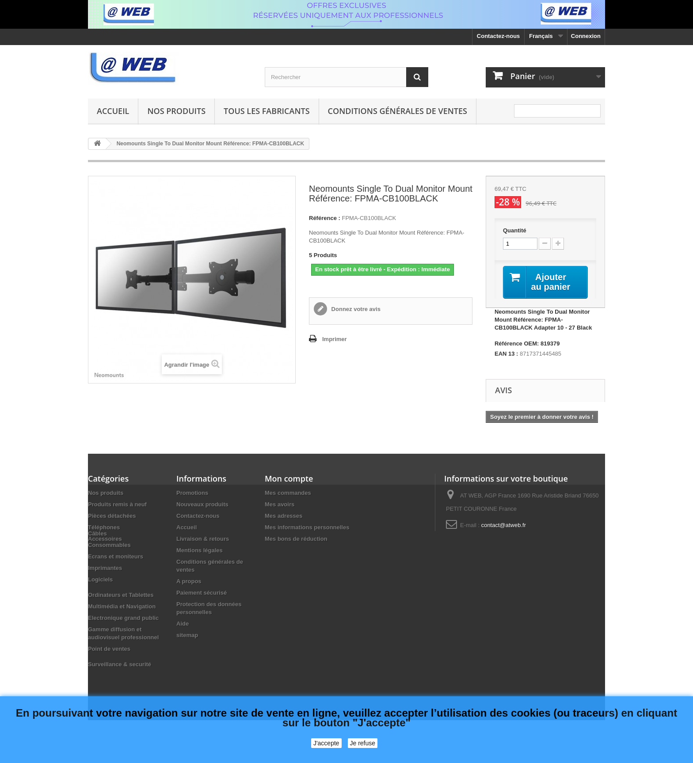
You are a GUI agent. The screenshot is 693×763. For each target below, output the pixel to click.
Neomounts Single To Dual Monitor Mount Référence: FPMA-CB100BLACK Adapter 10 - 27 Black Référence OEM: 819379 (543, 327)
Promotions (192, 493)
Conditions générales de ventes (397, 111)
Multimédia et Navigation (122, 627)
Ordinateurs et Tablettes (121, 615)
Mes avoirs (279, 504)
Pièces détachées (112, 515)
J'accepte (326, 743)
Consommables (109, 565)
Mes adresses (283, 515)
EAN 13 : (506, 353)
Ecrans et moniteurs (115, 577)
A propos (189, 581)
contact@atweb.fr (503, 525)
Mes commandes (288, 493)
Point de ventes (109, 669)
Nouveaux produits (202, 504)
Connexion (586, 36)
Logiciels (100, 600)
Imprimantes (105, 588)
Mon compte (289, 478)
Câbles (97, 554)
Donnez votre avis (355, 309)
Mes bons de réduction (296, 538)
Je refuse (363, 743)
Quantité (514, 230)
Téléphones (104, 527)
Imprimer (334, 339)
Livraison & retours (202, 538)
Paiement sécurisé (201, 592)
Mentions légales (199, 550)
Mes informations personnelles (307, 527)
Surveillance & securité (119, 685)
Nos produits (176, 111)
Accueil (113, 111)
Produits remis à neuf (117, 504)
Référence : (324, 218)
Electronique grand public (123, 638)
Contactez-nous (498, 36)
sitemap (187, 635)
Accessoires (105, 538)
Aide (182, 623)
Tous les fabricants (267, 111)
